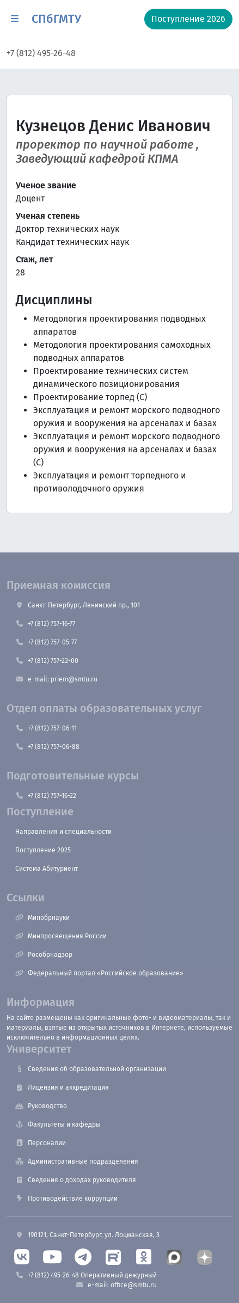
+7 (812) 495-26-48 (41, 53)
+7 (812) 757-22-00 (46, 661)
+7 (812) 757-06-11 (46, 728)
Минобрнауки (42, 917)
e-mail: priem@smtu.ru (56, 679)
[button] (14, 19)
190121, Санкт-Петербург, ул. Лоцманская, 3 (87, 1235)
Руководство (41, 1106)
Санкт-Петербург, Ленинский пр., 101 (77, 605)
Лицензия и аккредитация (62, 1087)
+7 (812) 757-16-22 (45, 796)
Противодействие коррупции (66, 1198)
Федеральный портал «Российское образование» (99, 973)
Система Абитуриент (46, 868)
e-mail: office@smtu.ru (116, 1285)
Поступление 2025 (43, 850)
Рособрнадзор (43, 954)
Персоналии (40, 1143)
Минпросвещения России (61, 936)
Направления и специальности (63, 831)
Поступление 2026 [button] (188, 19)
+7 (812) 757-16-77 (45, 624)
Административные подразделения (76, 1161)
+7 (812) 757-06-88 (47, 747)
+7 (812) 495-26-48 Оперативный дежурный (86, 1275)
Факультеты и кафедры (58, 1124)
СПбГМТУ (56, 19)
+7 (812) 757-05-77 (46, 642)
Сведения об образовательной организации (90, 1069)
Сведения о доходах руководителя (75, 1180)
